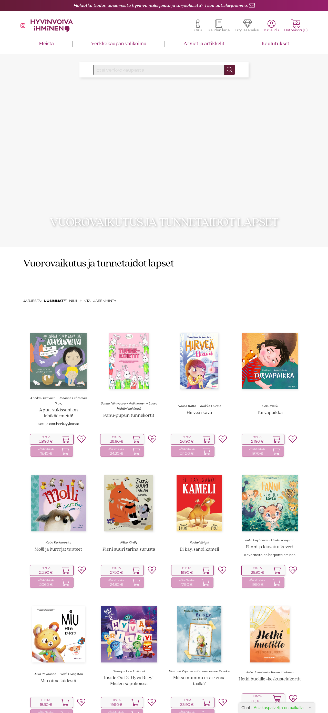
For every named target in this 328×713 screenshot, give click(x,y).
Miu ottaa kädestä (58, 661)
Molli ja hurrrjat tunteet (58, 530)
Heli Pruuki (270, 386)
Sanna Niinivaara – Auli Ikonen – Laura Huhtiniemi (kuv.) (128, 386)
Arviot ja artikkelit (203, 43)
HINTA (85, 281)
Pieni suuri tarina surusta (128, 530)
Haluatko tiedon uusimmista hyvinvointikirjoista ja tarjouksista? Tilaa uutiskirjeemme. (160, 5)
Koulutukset (275, 43)
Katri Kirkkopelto (58, 523)
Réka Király (128, 523)
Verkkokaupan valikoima (118, 43)
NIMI (73, 281)
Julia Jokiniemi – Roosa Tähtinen (269, 653)
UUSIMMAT (55, 281)
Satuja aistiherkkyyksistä (58, 404)
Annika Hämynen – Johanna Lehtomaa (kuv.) (58, 381)
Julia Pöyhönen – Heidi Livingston (269, 521)
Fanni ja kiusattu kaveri (269, 527)
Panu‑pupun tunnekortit (128, 396)
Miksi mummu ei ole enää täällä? (199, 661)
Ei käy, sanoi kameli (199, 530)
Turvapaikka (270, 393)
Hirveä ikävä (199, 393)
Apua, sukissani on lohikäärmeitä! (58, 393)
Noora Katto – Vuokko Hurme (199, 386)
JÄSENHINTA (104, 281)
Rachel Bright (199, 523)
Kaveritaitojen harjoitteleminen (269, 535)
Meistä (46, 43)
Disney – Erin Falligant (128, 652)
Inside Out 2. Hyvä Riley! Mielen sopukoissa (128, 661)
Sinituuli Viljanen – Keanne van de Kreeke (199, 652)
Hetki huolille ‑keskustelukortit (270, 659)
